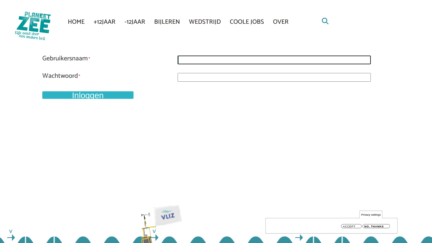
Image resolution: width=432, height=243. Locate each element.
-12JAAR (134, 22)
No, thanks (374, 227)
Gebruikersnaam (65, 59)
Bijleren (167, 22)
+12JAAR (105, 22)
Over (281, 22)
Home (76, 22)
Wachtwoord (60, 76)
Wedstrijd (205, 22)
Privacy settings (371, 215)
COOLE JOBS (247, 22)
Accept (349, 227)
